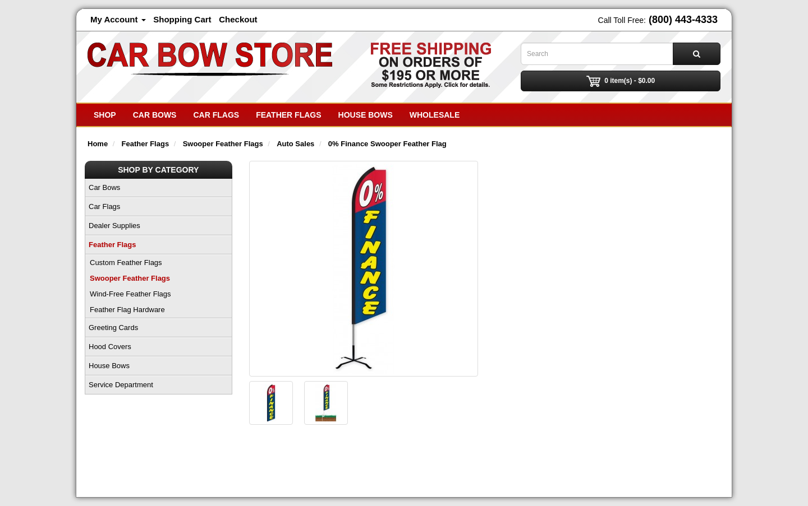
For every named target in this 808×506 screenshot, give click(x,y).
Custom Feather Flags (126, 262)
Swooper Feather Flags (130, 278)
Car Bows (155, 114)
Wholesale (435, 114)
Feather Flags (288, 114)
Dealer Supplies (114, 225)
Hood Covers (110, 346)
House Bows (365, 114)
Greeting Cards (113, 327)
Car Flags (216, 114)
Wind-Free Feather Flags (130, 294)
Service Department (121, 384)
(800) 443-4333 (683, 19)
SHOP (105, 114)
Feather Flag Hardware (127, 309)
